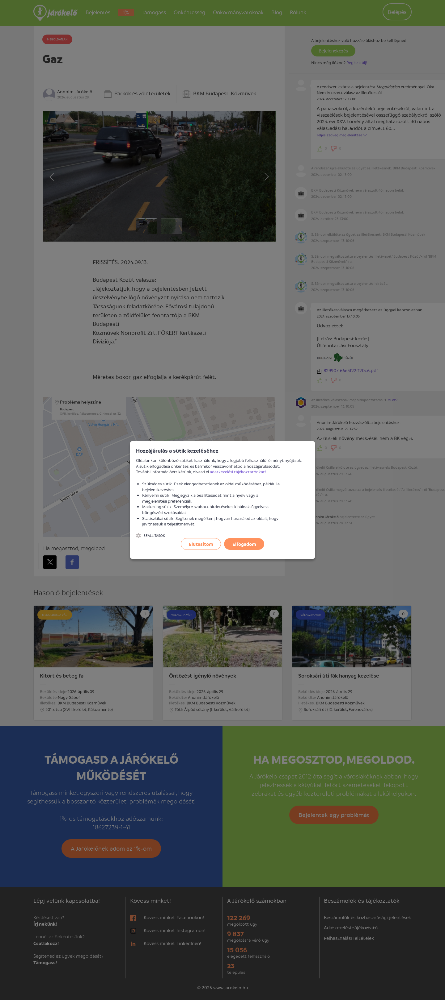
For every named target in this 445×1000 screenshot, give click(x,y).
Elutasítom (201, 544)
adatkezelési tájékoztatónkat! (238, 471)
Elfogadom (244, 544)
